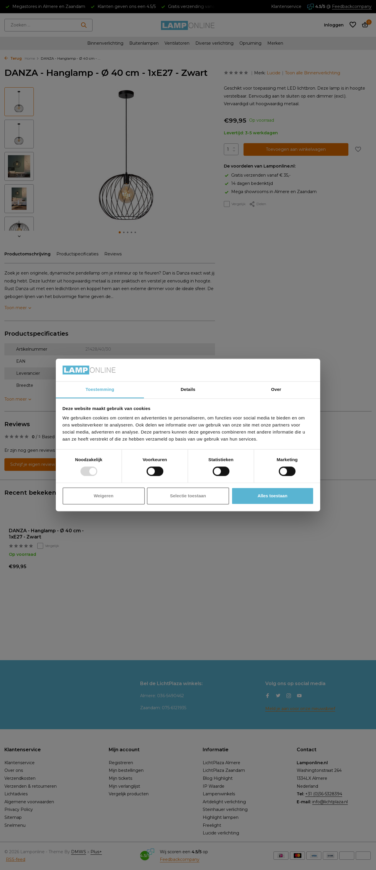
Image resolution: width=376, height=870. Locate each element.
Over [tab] (276, 389)
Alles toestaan (273, 495)
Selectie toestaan (188, 495)
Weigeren (103, 495)
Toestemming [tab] (99, 389)
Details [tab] (188, 389)
